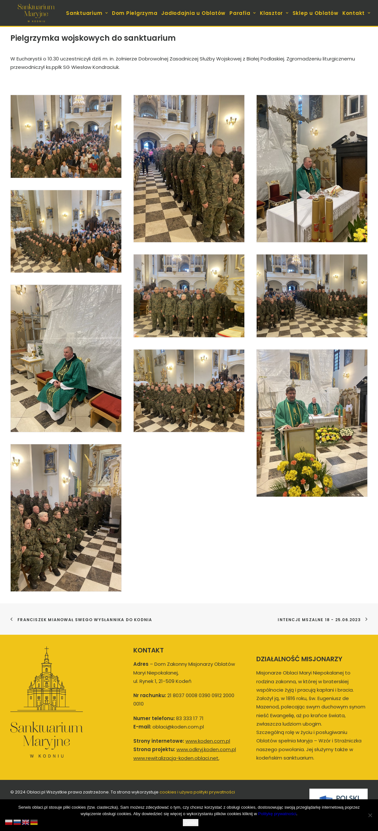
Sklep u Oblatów (316, 13)
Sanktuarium (87, 13)
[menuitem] (87, 13)
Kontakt (356, 13)
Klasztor (274, 13)
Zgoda (191, 822)
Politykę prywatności (277, 813)
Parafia (242, 13)
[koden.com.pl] (36, 13)
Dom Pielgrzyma (135, 13)
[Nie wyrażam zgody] (370, 815)
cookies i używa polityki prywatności (197, 792)
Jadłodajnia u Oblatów (193, 13)
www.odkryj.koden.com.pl (206, 749)
